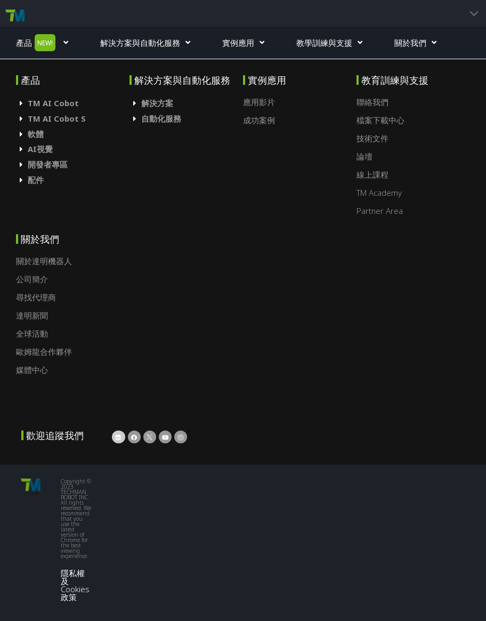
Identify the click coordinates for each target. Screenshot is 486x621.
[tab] (72, 103)
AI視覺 (40, 149)
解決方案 (157, 103)
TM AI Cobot (53, 103)
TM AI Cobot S (57, 118)
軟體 (36, 134)
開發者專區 (48, 164)
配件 (36, 179)
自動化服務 (161, 118)
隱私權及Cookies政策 (75, 585)
